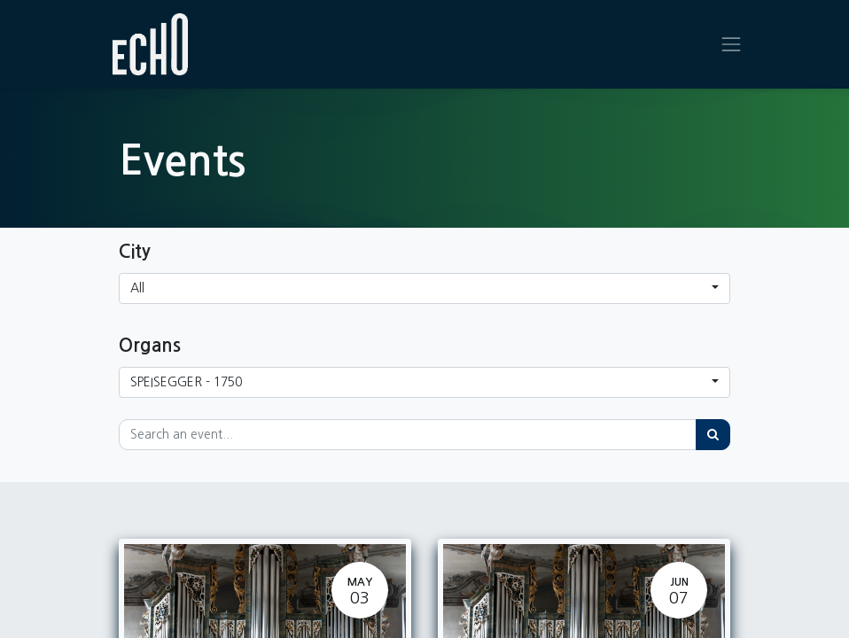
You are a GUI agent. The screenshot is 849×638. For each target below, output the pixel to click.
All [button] (137, 288)
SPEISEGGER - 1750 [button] (186, 382)
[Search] (713, 434)
